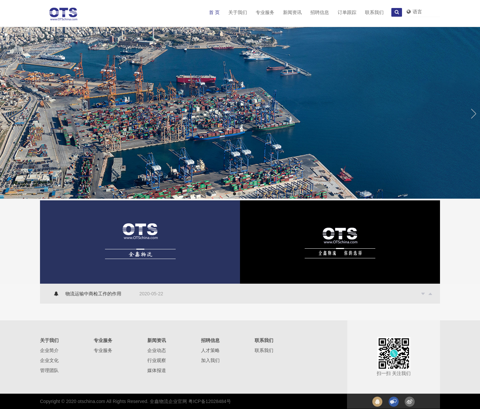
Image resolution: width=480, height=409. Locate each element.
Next (473, 112)
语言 (414, 11)
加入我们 (210, 360)
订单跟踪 (347, 12)
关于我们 (237, 12)
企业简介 (49, 350)
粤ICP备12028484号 (209, 401)
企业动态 (156, 350)
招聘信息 (319, 12)
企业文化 (49, 360)
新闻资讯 (292, 12)
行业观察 (156, 360)
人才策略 (210, 350)
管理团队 (49, 370)
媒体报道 (156, 370)
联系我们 (374, 12)
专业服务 (265, 12)
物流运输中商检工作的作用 (93, 293)
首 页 (214, 12)
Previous (6, 112)
